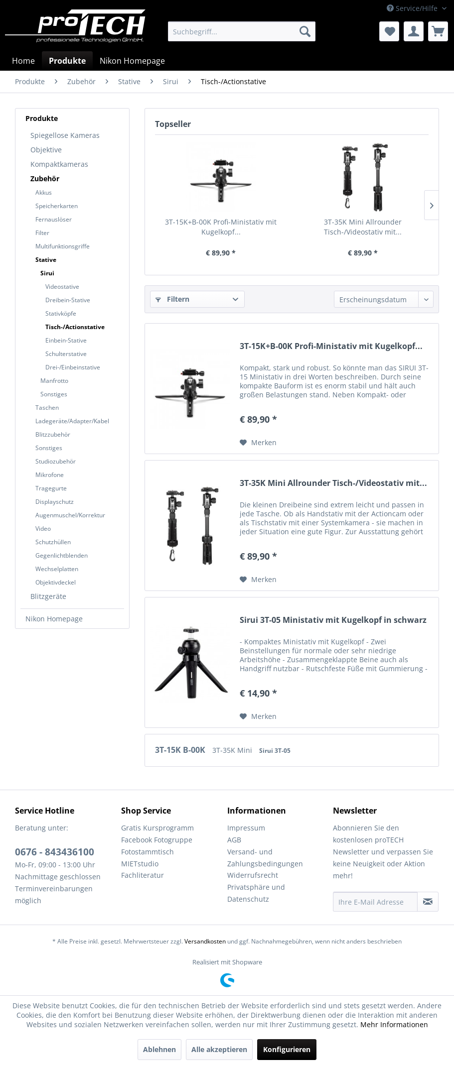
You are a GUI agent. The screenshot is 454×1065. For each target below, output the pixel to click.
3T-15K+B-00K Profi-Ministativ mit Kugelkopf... (221, 227)
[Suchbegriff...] (241, 31)
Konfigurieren (286, 1049)
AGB (234, 839)
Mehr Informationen (394, 1024)
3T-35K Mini (233, 750)
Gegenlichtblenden (61, 555)
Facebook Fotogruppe (156, 839)
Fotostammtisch (147, 851)
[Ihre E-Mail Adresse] (375, 902)
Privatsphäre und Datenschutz (256, 893)
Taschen (47, 407)
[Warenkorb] (438, 31)
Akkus (43, 192)
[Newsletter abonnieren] (428, 902)
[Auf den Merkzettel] (258, 443)
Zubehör (44, 178)
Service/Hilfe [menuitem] (413, 8)
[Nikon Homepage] (132, 60)
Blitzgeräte (48, 596)
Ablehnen (159, 1049)
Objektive (46, 149)
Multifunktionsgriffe (62, 246)
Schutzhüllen (53, 542)
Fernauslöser (53, 219)
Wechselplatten (56, 569)
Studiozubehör (55, 461)
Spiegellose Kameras (65, 135)
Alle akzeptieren (219, 1049)
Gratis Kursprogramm (157, 827)
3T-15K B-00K (181, 749)
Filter (42, 233)
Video (43, 528)
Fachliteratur (142, 875)
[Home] (23, 60)
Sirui (47, 273)
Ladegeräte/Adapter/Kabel (72, 421)
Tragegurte (51, 488)
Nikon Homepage (54, 618)
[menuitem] (241, 31)
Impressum (246, 827)
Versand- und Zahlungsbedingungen (265, 857)
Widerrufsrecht (252, 875)
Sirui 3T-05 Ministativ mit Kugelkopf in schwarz (333, 620)
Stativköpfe (60, 313)
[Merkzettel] (389, 31)
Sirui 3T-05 (275, 750)
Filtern (172, 299)
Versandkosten (205, 941)
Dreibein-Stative (67, 300)
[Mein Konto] (414, 31)
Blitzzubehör (52, 434)
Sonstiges (53, 394)
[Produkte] (67, 60)
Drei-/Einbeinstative (72, 367)
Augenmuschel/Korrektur (70, 515)
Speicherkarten (56, 206)
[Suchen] (305, 31)
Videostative (62, 286)
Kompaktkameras (59, 164)
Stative (45, 259)
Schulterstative (66, 354)
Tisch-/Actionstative (75, 327)
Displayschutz (54, 501)
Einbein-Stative (66, 340)
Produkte (41, 118)
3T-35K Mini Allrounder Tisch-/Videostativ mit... (363, 227)
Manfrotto (54, 380)
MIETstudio (139, 863)
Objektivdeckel (55, 582)
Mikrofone (49, 475)
